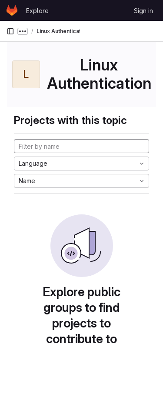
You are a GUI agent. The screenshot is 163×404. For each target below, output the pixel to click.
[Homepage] (12, 10)
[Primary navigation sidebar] (10, 31)
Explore (37, 10)
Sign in (143, 10)
